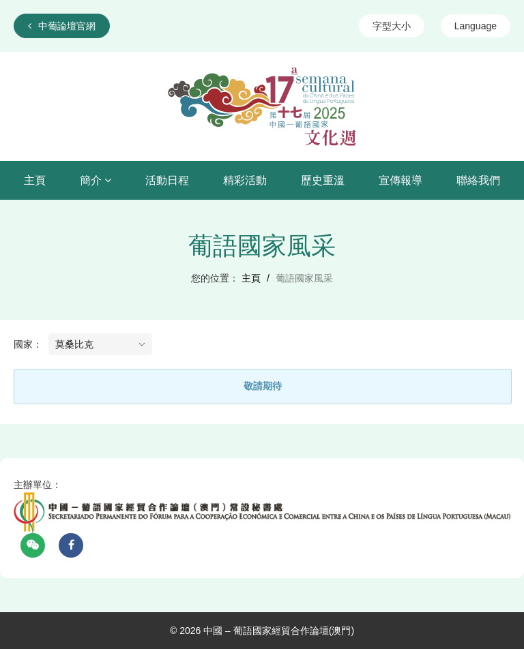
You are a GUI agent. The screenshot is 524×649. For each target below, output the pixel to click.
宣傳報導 (400, 180)
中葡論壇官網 (62, 25)
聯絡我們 (478, 180)
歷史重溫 (323, 180)
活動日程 (167, 180)
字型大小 (392, 25)
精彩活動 (245, 180)
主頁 (35, 180)
